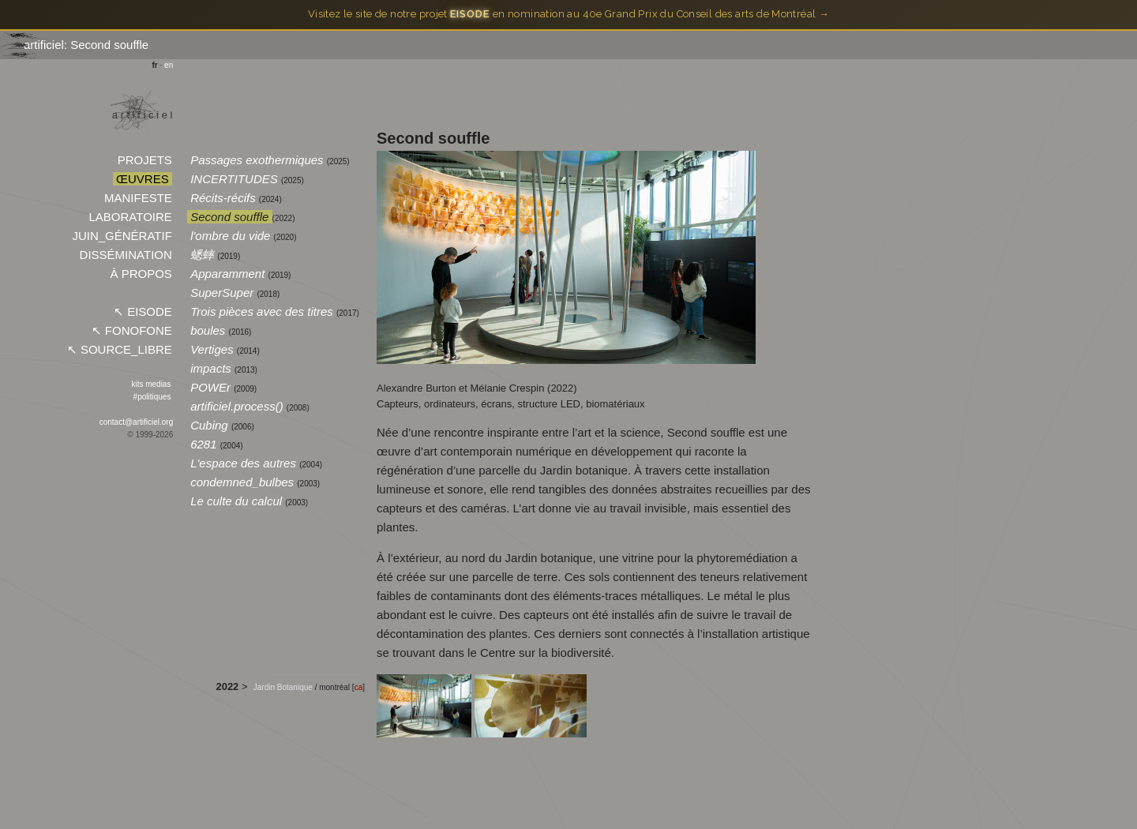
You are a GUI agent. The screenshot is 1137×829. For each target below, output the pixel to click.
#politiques (152, 396)
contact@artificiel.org (136, 422)
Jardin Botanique (284, 687)
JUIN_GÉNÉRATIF (122, 235)
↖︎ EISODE (143, 311)
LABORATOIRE (130, 216)
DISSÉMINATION (125, 254)
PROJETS (144, 160)
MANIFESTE (138, 197)
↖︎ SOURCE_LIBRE (119, 349)
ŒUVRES (142, 179)
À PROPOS (141, 273)
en (168, 65)
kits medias (151, 384)
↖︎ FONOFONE (132, 330)
